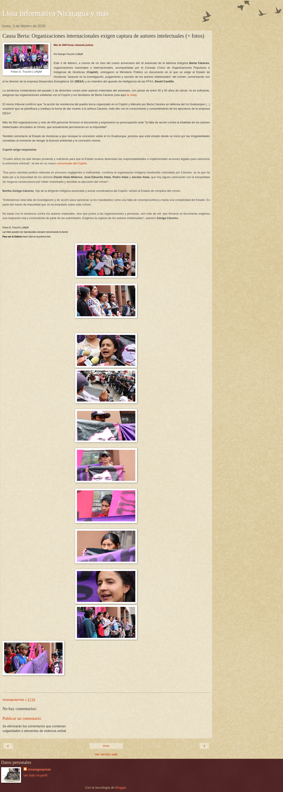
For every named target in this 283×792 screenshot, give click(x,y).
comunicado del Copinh (72, 163)
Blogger (120, 787)
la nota (131, 95)
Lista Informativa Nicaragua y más (55, 13)
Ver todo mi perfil (35, 775)
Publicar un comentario (21, 718)
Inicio (106, 745)
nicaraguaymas (39, 769)
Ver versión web (106, 754)
